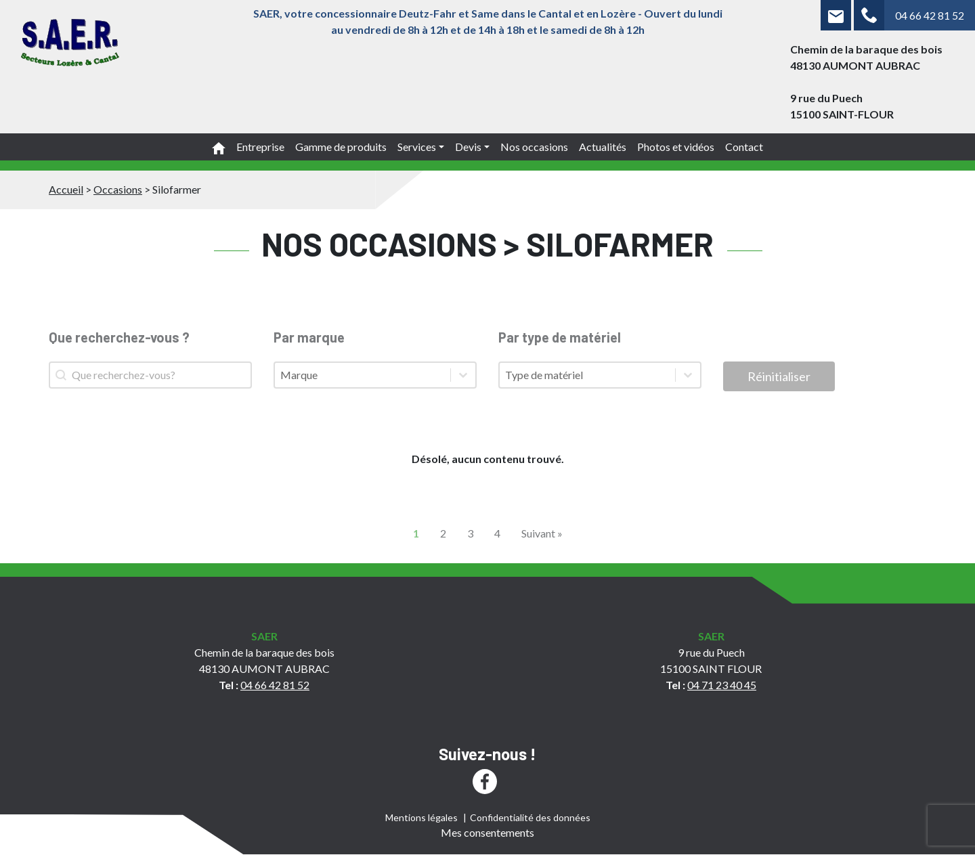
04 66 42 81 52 (929, 15)
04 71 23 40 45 (721, 684)
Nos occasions (534, 146)
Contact (744, 146)
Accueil (66, 189)
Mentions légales (421, 817)
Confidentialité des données (530, 817)
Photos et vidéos (675, 146)
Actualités (602, 146)
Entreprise (260, 146)
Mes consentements (487, 832)
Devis (468, 146)
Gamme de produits (341, 146)
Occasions (117, 189)
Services (416, 146)
